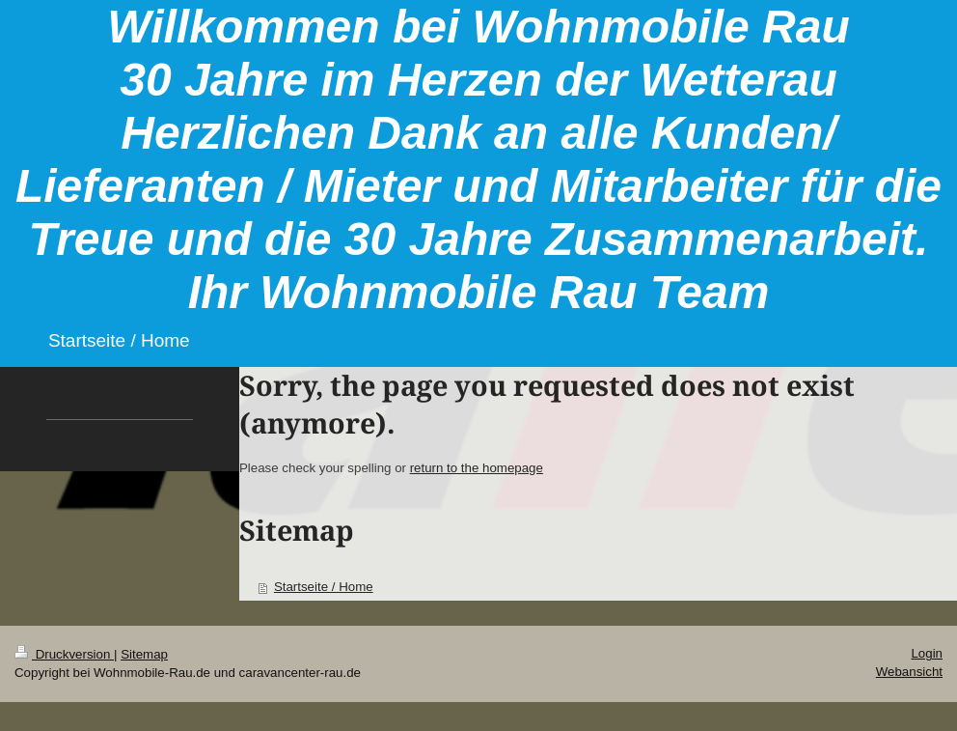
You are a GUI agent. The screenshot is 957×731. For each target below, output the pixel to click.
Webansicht (909, 671)
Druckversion (64, 654)
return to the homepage (476, 468)
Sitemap (144, 654)
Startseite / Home (323, 586)
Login (927, 653)
